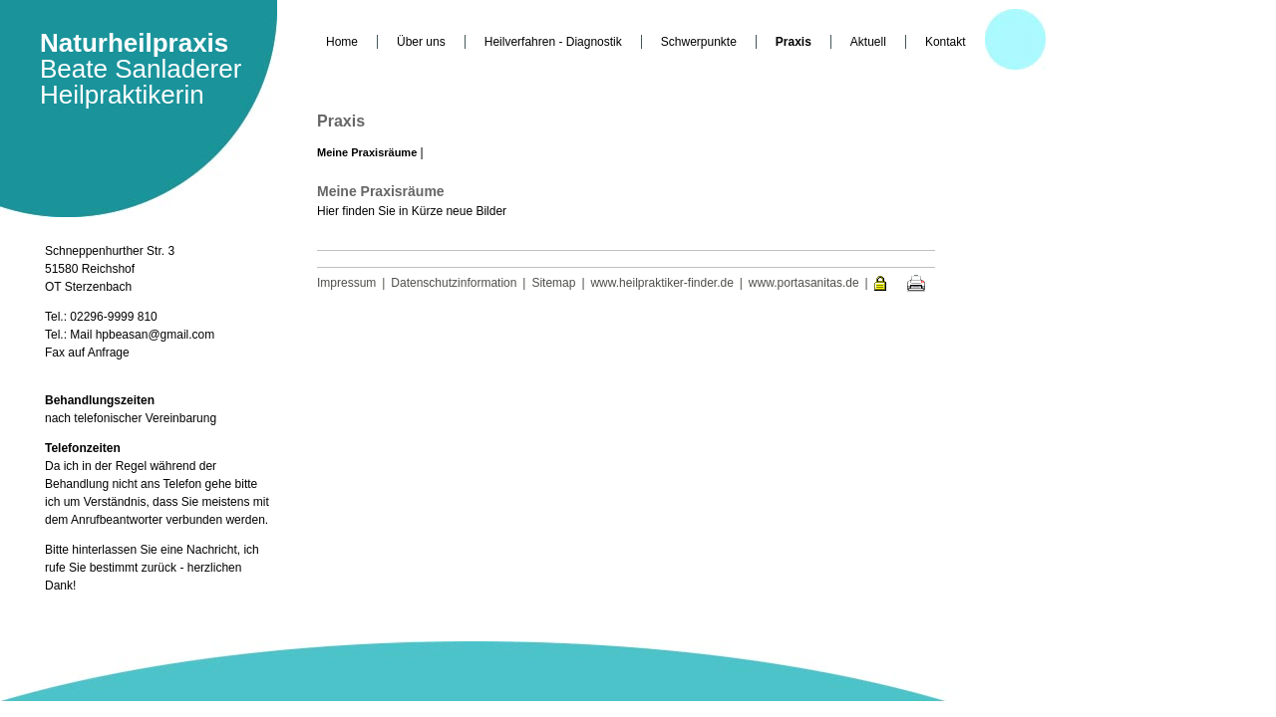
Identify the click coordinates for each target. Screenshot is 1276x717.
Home (342, 42)
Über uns (421, 42)
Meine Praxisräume (367, 152)
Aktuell (868, 42)
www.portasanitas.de (804, 283)
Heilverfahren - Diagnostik (553, 42)
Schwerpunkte (699, 42)
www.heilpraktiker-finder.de (661, 283)
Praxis (793, 42)
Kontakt (945, 42)
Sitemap (553, 283)
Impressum (346, 283)
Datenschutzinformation (453, 283)
